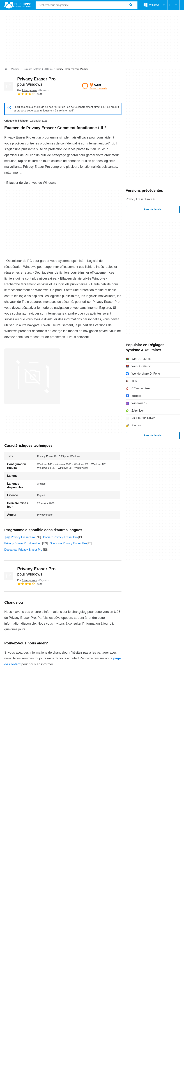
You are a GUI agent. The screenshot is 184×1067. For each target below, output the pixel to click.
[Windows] (15, 69)
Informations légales (130, 998)
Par (27, 90)
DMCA (152, 998)
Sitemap (59, 991)
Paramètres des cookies (19, 1002)
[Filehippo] (17, 5)
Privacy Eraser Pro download (22, 543)
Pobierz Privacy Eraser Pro (60, 537)
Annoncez (42, 991)
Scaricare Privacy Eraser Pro (68, 543)
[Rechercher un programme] (131, 5)
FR (173, 5)
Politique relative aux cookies (54, 998)
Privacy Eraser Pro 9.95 (141, 199)
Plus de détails (153, 209)
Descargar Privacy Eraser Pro (23, 549)
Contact (26, 991)
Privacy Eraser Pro (36, 571)
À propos (10, 991)
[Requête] (86, 5)
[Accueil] (5, 69)
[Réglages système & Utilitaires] (37, 69)
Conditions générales (17, 998)
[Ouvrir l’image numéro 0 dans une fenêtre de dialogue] (32, 376)
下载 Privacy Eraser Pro (19, 537)
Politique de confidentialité (95, 998)
